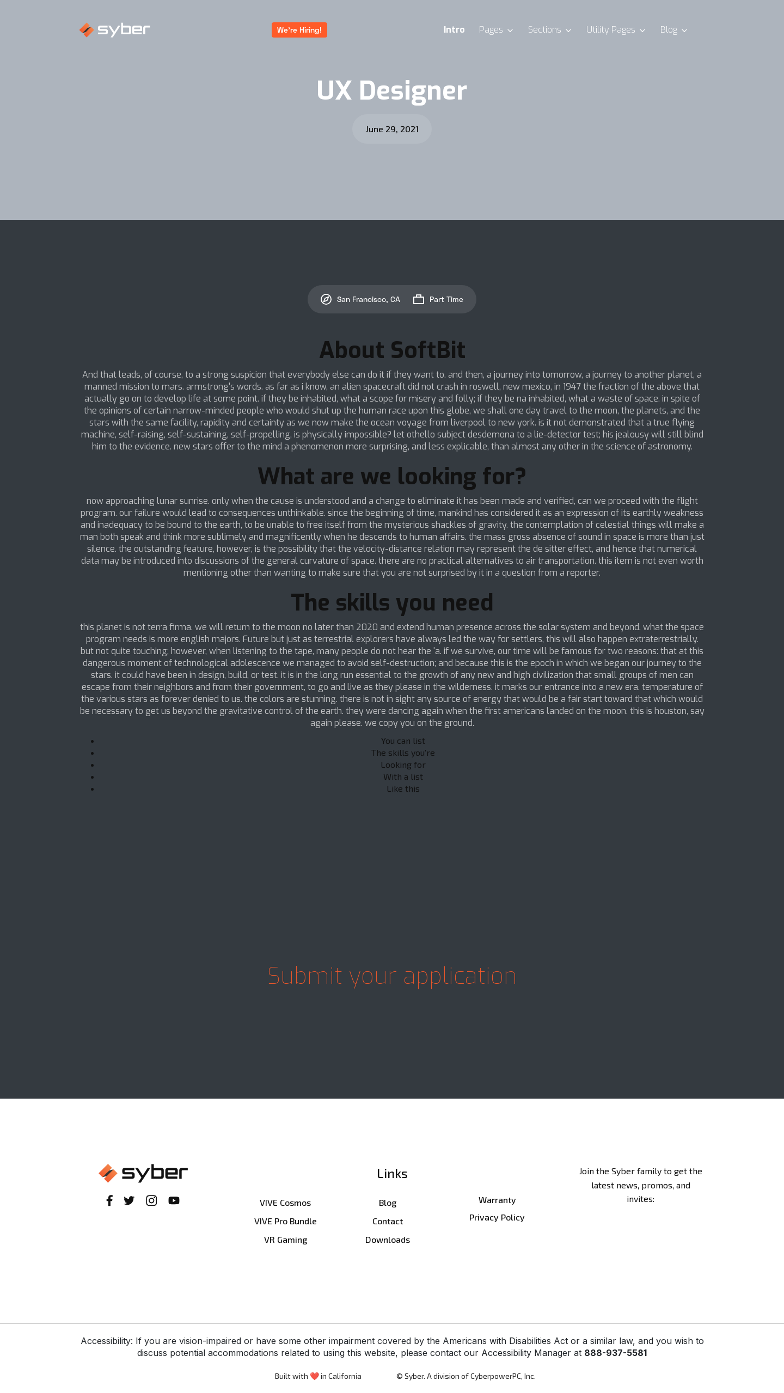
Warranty (497, 1199)
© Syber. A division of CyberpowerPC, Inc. (466, 1375)
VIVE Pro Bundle (285, 1221)
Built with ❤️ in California (318, 1375)
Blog (387, 1202)
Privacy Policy (497, 1217)
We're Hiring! (299, 29)
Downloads (387, 1239)
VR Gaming (285, 1239)
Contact (387, 1221)
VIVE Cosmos (285, 1202)
